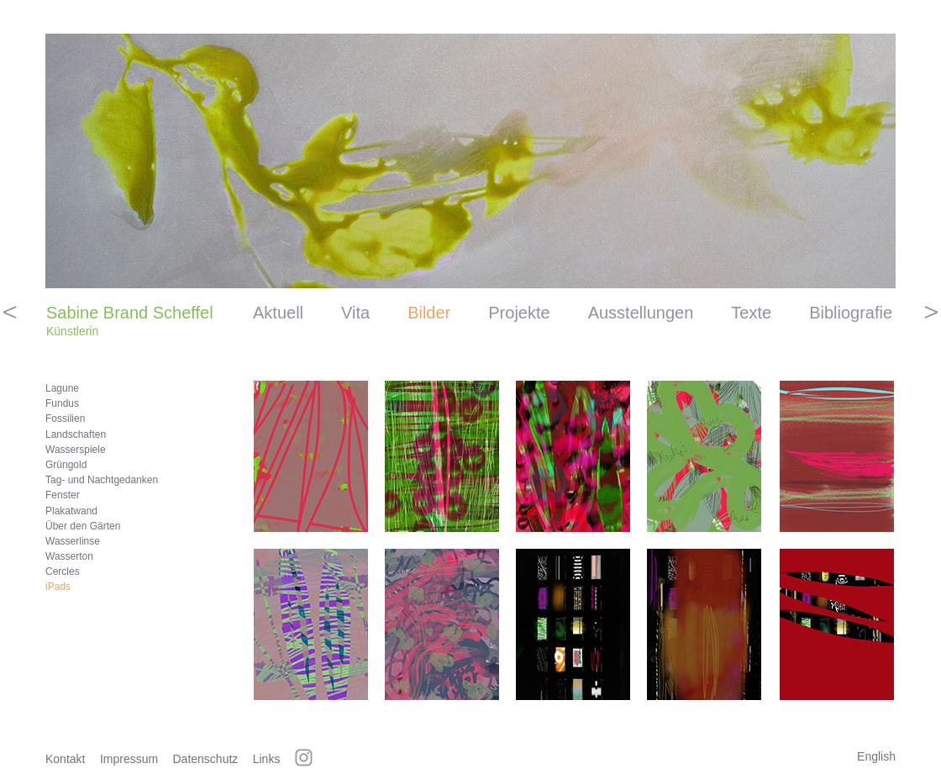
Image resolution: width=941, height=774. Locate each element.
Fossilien (65, 418)
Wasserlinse (72, 541)
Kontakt (65, 759)
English (876, 756)
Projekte (518, 312)
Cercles (62, 571)
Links (267, 759)
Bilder (428, 312)
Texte (751, 312)
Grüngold (66, 465)
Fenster (62, 495)
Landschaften (75, 434)
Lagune (62, 388)
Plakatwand (71, 511)
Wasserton (69, 556)
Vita (355, 312)
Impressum (129, 759)
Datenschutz (206, 759)
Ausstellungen (641, 312)
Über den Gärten (82, 526)
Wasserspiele (75, 449)
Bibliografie (850, 312)
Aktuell (278, 312)
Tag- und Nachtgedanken (101, 480)
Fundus (62, 403)
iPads (58, 586)
